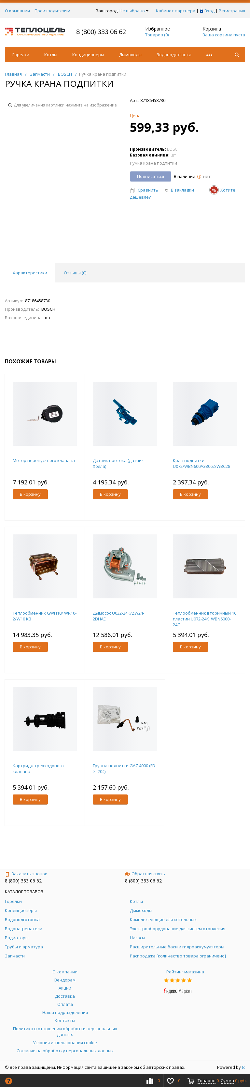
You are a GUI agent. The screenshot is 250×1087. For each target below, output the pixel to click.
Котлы (50, 54)
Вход (209, 11)
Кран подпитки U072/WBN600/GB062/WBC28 (201, 463)
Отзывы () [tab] (75, 273)
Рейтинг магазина (185, 972)
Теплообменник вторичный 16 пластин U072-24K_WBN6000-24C (204, 619)
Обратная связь (145, 874)
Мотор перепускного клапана (44, 460)
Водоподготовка (174, 54)
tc (243, 1067)
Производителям (52, 11)
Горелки (20, 54)
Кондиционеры (88, 54)
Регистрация (232, 11)
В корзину (30, 494)
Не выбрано (133, 11)
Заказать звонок (26, 874)
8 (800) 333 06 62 (101, 31)
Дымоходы (130, 54)
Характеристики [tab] (30, 273)
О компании (17, 11)
